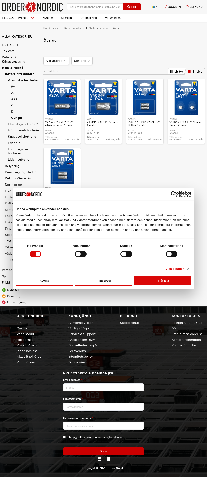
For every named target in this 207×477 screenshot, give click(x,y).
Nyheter (48, 18)
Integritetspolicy (80, 356)
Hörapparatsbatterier (23, 130)
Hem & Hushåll (14, 68)
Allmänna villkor (80, 323)
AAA (14, 99)
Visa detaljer (175, 268)
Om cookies (77, 362)
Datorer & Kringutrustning (13, 59)
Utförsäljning (88, 18)
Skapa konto (129, 323)
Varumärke (56, 61)
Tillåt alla (162, 280)
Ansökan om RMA (81, 340)
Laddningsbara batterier (19, 151)
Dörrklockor (13, 185)
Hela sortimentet (18, 17)
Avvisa (44, 280)
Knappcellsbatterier (23, 136)
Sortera (82, 61)
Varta (49, 118)
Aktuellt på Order (30, 356)
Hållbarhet (25, 340)
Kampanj (66, 18)
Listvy (177, 71)
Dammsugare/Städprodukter (22, 172)
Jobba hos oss (27, 351)
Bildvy (195, 71)
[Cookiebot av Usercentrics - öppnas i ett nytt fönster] (173, 194)
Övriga (16, 118)
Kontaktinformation (186, 340)
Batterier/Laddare (19, 74)
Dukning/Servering (19, 178)
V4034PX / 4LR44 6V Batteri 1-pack (103, 123)
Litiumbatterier (19, 159)
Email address (72, 379)
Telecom (8, 51)
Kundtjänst (80, 316)
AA (13, 93)
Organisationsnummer (78, 418)
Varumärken (113, 18)
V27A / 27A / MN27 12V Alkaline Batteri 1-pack (59, 123)
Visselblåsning (27, 345)
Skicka (104, 451)
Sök (131, 6)
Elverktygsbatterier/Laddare (23, 124)
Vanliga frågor (79, 328)
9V (13, 86)
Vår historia (25, 334)
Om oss (22, 328)
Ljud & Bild (10, 45)
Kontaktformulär (184, 345)
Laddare (14, 143)
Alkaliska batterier (23, 80)
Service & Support (82, 334)
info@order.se (192, 334)
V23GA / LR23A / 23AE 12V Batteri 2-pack (144, 123)
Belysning (12, 166)
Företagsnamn (73, 398)
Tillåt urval (103, 280)
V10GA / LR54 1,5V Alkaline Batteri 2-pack (185, 123)
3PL (19, 323)
